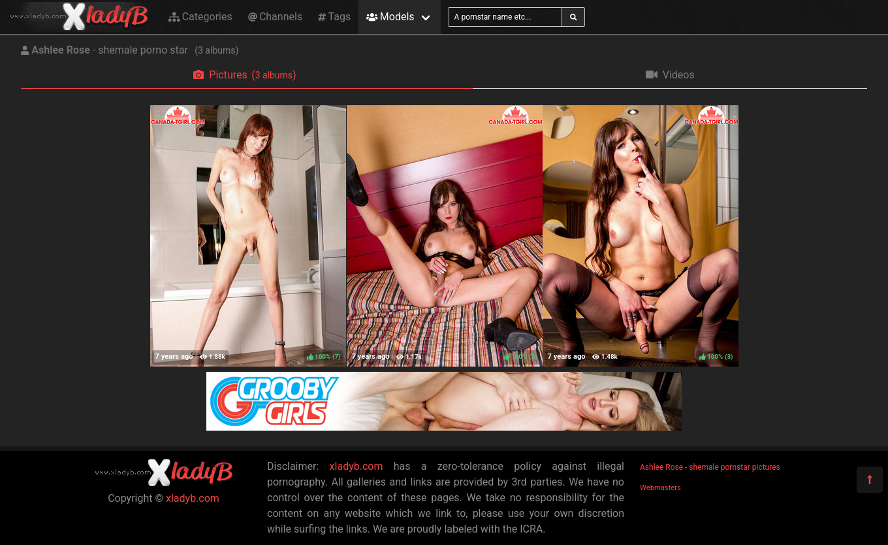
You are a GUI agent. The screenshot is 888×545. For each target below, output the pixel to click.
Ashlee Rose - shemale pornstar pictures (710, 467)
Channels (275, 16)
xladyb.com (192, 498)
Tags (334, 16)
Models (390, 16)
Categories (200, 16)
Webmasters (660, 488)
